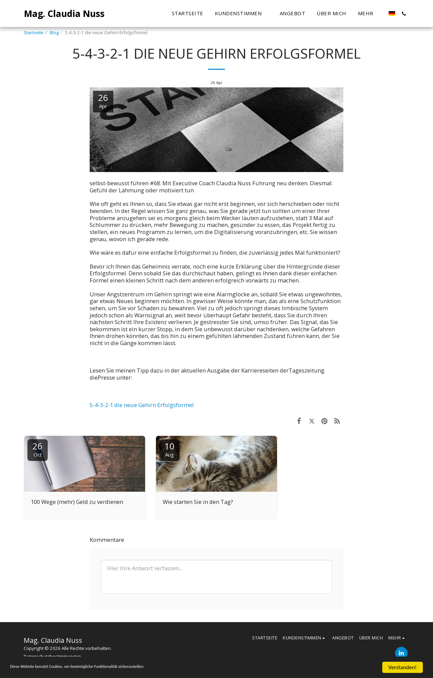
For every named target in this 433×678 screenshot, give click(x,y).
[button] (195, 13)
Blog (54, 32)
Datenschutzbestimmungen (52, 656)
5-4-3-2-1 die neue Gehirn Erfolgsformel (142, 405)
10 (169, 449)
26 (37, 449)
